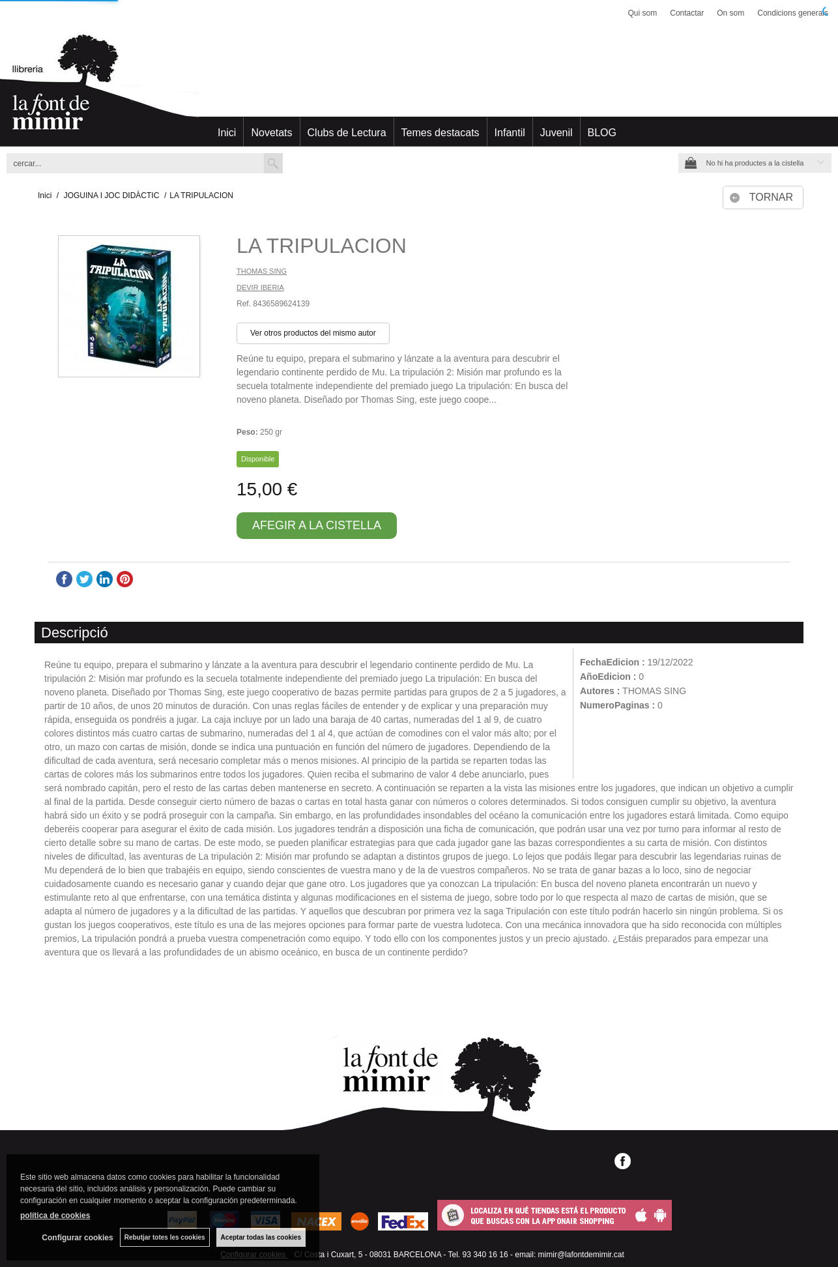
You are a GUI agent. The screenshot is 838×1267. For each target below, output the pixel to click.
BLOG (602, 132)
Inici (227, 132)
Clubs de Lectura (347, 132)
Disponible (257, 459)
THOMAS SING (262, 271)
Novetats (271, 132)
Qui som (642, 13)
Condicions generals (792, 13)
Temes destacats (440, 132)
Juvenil (556, 132)
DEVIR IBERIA (260, 287)
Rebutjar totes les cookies (164, 1237)
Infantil (510, 132)
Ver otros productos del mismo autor (313, 333)
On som (730, 13)
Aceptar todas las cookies (261, 1237)
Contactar (687, 13)
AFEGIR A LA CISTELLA (316, 525)
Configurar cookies (77, 1237)
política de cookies (55, 1215)
